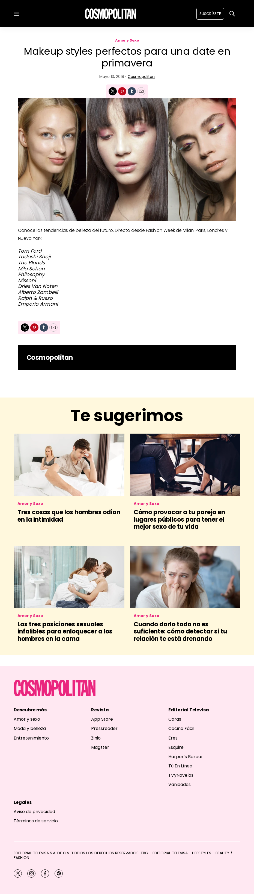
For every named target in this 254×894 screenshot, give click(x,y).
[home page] (110, 13)
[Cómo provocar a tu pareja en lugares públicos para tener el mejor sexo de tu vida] (185, 465)
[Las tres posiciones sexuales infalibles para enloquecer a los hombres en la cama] (69, 577)
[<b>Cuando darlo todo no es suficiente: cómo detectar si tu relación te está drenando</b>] (185, 577)
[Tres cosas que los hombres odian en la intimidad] (69, 465)
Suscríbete (210, 13)
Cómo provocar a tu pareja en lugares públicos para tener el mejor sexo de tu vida (179, 519)
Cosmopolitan (141, 76)
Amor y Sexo (127, 40)
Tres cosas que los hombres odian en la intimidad (68, 516)
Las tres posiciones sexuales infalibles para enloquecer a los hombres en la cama (64, 631)
